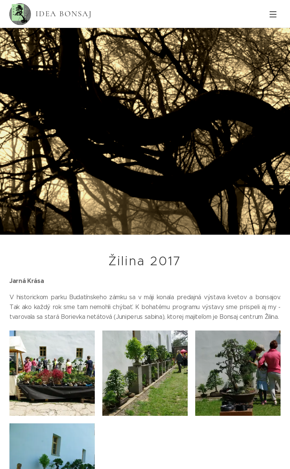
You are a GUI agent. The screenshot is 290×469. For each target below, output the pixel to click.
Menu (273, 14)
